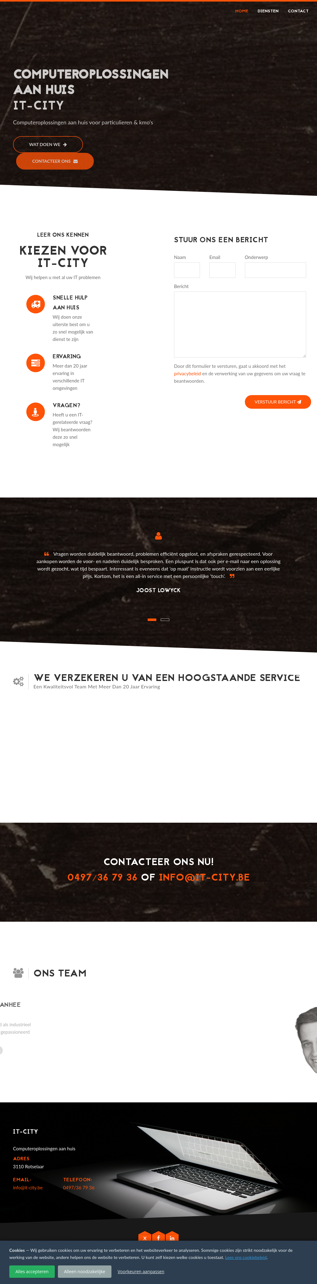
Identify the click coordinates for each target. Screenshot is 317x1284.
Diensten (268, 11)
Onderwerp (256, 257)
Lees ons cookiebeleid (246, 1257)
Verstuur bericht (278, 401)
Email (214, 257)
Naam (180, 257)
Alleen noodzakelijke (84, 1271)
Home (241, 11)
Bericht (181, 286)
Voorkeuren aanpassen (141, 1271)
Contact (298, 11)
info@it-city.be (204, 878)
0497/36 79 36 (102, 878)
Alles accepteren (32, 1271)
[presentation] (221, 400)
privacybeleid (187, 373)
